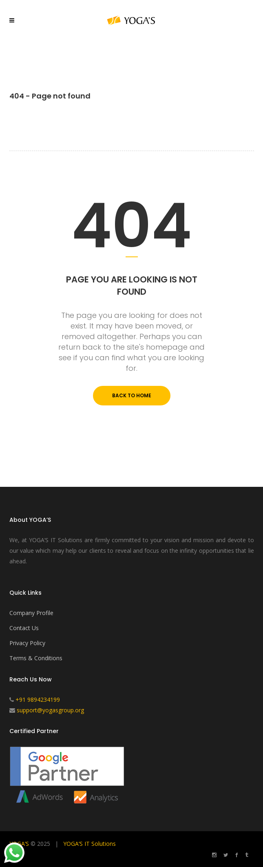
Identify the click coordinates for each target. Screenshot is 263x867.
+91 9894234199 (37, 699)
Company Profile (31, 613)
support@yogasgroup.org (50, 710)
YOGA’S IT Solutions (89, 843)
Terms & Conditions (35, 658)
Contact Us (24, 628)
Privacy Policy (27, 643)
